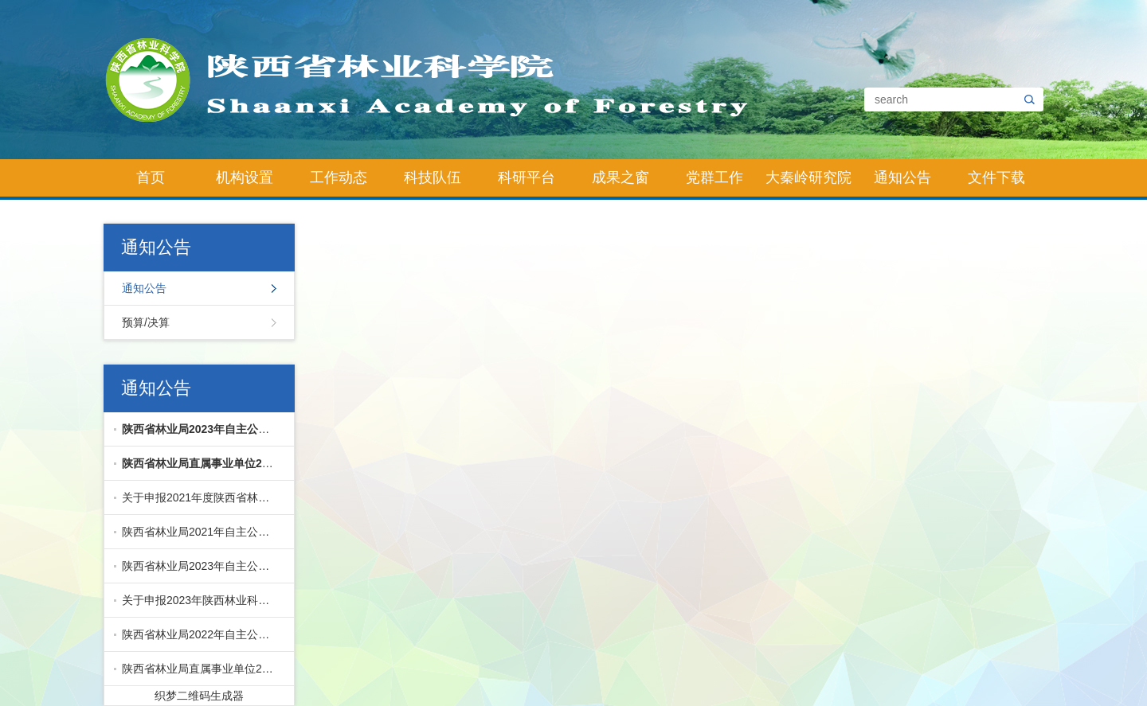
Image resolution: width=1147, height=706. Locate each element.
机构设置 (244, 177)
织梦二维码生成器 (199, 695)
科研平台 (526, 177)
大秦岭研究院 (808, 177)
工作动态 (338, 177)
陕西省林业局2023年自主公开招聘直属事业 (204, 566)
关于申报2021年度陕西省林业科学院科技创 (204, 497)
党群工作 (714, 177)
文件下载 (996, 177)
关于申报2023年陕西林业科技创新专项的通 (204, 600)
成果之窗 (620, 177)
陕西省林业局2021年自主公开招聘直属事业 (204, 531)
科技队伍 (432, 177)
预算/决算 (146, 322)
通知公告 (902, 177)
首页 (150, 177)
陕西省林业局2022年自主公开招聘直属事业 (204, 634)
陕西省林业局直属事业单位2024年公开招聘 (204, 668)
